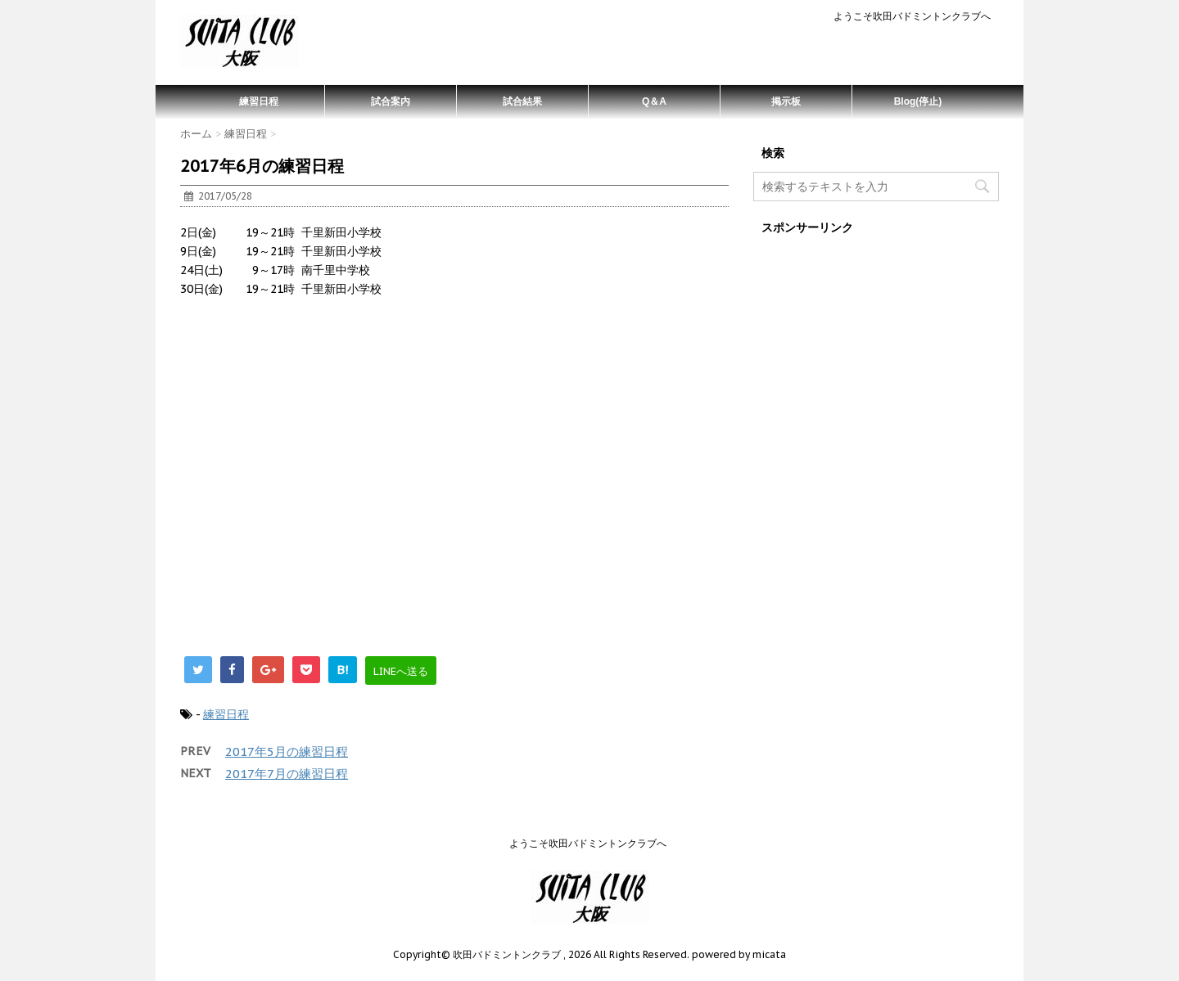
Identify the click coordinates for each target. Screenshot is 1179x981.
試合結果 (522, 101)
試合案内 (390, 101)
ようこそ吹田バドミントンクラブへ (912, 16)
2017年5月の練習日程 (286, 751)
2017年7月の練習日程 (286, 773)
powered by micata (737, 954)
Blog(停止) (918, 101)
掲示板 (786, 101)
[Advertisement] (454, 502)
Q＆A (654, 101)
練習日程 (258, 101)
